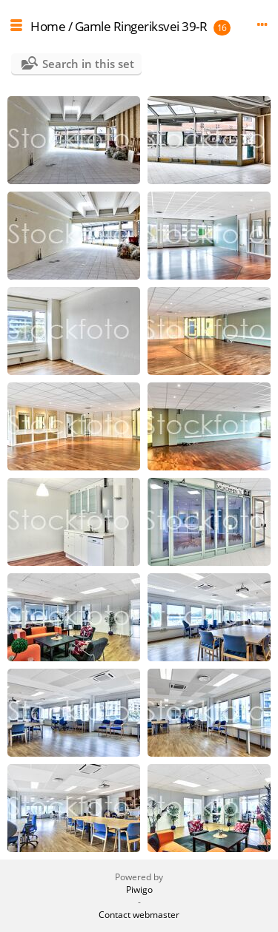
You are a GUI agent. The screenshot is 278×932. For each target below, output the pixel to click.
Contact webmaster (139, 914)
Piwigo (139, 889)
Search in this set (88, 63)
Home (47, 26)
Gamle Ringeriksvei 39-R (141, 26)
